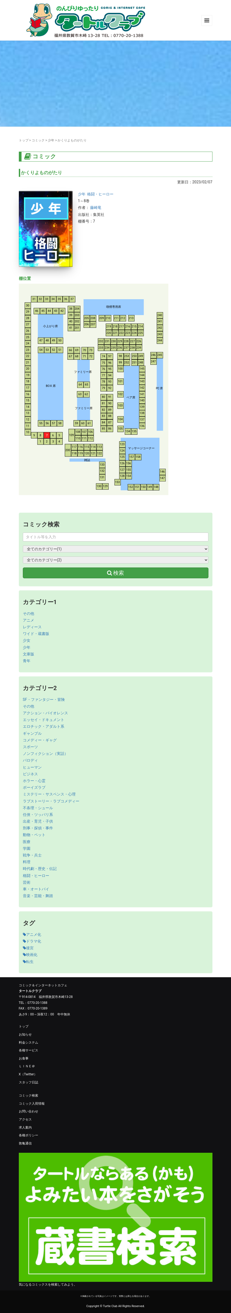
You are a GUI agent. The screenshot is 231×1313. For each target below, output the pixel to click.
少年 (51, 140)
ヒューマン (32, 767)
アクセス (25, 1119)
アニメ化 (32, 934)
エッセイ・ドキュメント (43, 720)
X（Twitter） (28, 1074)
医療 (26, 842)
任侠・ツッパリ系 (38, 814)
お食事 (24, 1058)
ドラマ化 (32, 941)
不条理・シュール (38, 808)
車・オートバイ (36, 889)
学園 (26, 848)
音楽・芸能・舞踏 (38, 896)
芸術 (26, 882)
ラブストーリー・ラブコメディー (51, 801)
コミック (38, 140)
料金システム (28, 1042)
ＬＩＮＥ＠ (27, 1066)
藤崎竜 (95, 207)
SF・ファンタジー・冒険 (44, 699)
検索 (115, 573)
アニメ (28, 620)
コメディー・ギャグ (40, 740)
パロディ (30, 760)
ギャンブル (32, 733)
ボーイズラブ (34, 787)
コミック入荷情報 (32, 1103)
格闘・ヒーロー (100, 194)
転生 (28, 961)
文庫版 (28, 654)
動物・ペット (34, 835)
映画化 (30, 954)
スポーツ (30, 747)
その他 (28, 613)
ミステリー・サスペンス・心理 (49, 794)
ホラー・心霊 (34, 781)
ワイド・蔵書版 (36, 633)
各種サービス (28, 1050)
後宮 (28, 948)
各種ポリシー (28, 1135)
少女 (26, 640)
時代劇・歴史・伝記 (40, 868)
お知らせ (25, 1034)
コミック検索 (28, 1095)
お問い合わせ (28, 1111)
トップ (24, 140)
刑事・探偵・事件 (38, 828)
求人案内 (25, 1127)
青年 (26, 661)
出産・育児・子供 (38, 821)
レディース (32, 627)
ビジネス (30, 774)
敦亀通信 (25, 1143)
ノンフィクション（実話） (45, 753)
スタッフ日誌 (28, 1082)
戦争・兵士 (32, 855)
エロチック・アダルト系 (43, 726)
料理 (26, 862)
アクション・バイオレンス (45, 713)
